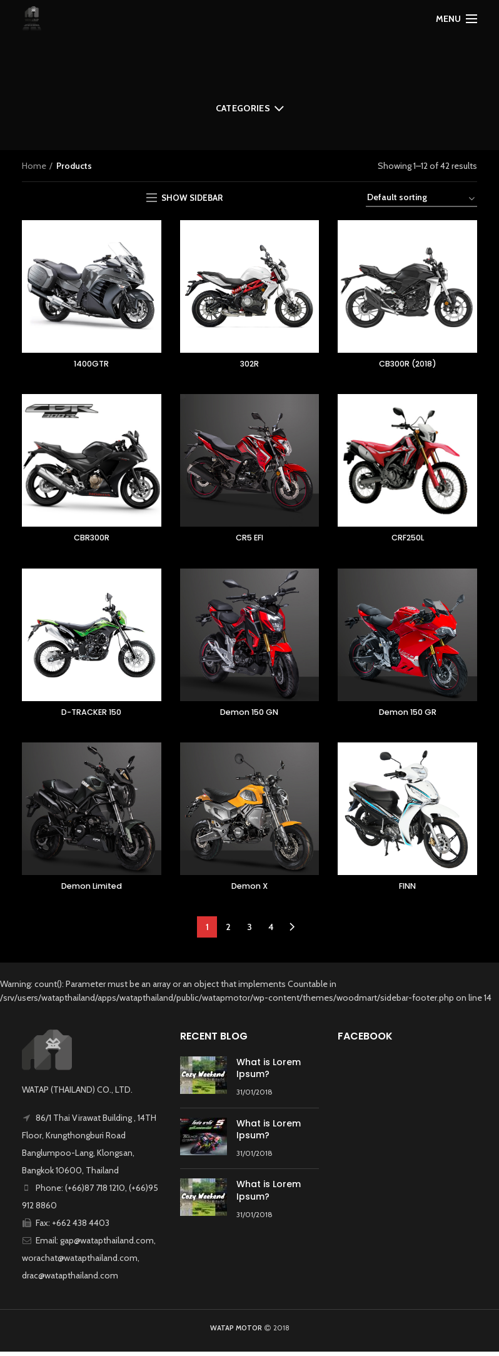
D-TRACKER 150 (92, 715)
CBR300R (91, 539)
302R (249, 364)
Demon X (249, 890)
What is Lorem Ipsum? (268, 1072)
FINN (407, 890)
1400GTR (91, 364)
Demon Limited (91, 890)
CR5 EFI (249, 539)
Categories (243, 108)
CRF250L (407, 539)
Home (34, 165)
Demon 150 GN (249, 715)
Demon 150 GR (407, 715)
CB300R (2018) (408, 364)
